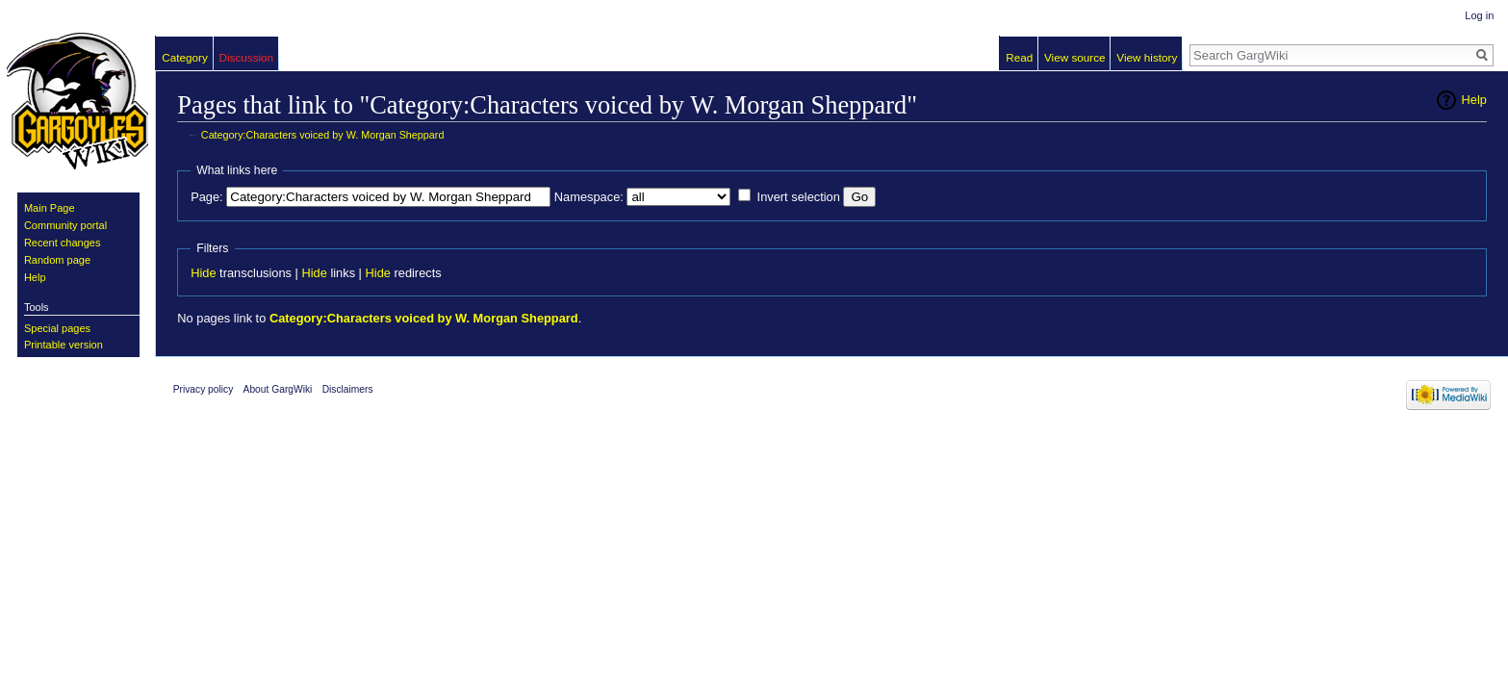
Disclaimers (347, 389)
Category (185, 57)
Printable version (63, 344)
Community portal (65, 225)
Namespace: (589, 197)
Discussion (245, 57)
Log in (1479, 15)
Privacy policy (203, 389)
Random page (57, 260)
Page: (207, 197)
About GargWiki (278, 389)
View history (1146, 57)
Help (1474, 99)
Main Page (49, 208)
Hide (203, 273)
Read (1019, 57)
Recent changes (62, 242)
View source (1075, 57)
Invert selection (798, 197)
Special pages (57, 328)
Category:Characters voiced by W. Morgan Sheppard (323, 135)
